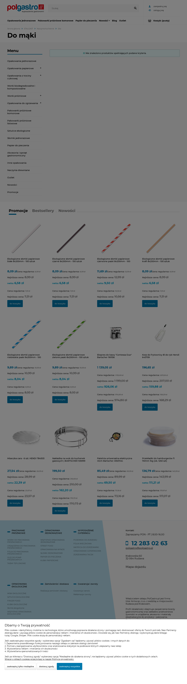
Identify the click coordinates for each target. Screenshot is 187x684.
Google (14, 635)
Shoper (22, 635)
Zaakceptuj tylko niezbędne (20, 666)
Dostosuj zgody (46, 666)
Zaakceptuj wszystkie (69, 666)
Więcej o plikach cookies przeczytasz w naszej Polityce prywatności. (39, 659)
